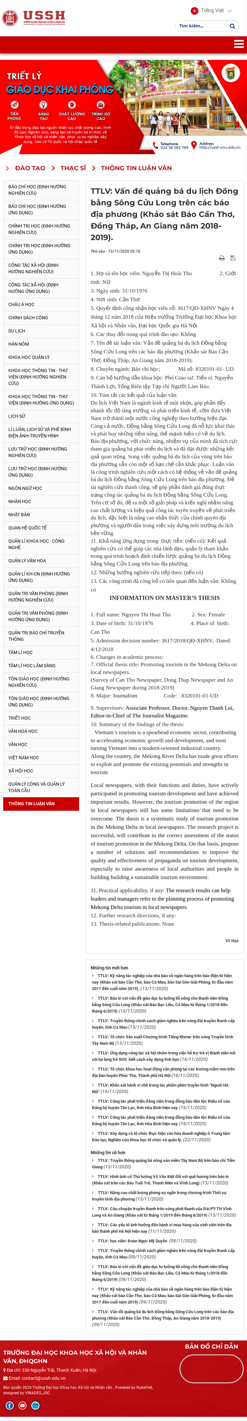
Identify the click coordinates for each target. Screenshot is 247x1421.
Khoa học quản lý (29, 361)
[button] (207, 13)
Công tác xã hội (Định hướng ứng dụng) (33, 292)
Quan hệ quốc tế (27, 531)
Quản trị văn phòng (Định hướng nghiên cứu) (38, 600)
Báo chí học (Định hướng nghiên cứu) (37, 194)
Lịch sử (16, 420)
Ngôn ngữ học (25, 492)
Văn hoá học (23, 735)
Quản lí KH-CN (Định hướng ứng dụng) (39, 581)
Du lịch (16, 334)
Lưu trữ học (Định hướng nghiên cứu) (37, 456)
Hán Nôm (18, 348)
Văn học (17, 748)
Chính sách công (28, 321)
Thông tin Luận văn (31, 807)
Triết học (19, 722)
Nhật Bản (19, 518)
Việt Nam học (23, 761)
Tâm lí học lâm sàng (32, 669)
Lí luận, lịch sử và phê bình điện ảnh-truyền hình (39, 436)
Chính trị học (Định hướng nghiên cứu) (39, 233)
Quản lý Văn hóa (27, 564)
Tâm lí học (20, 656)
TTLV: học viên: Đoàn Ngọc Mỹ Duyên (133, 1244)
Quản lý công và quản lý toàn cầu (36, 791)
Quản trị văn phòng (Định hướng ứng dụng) (38, 620)
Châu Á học (21, 308)
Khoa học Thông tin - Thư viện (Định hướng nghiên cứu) (38, 381)
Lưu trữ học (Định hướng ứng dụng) (37, 475)
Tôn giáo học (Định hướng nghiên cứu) (38, 686)
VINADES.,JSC (37, 1397)
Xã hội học (20, 774)
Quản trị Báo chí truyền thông (36, 640)
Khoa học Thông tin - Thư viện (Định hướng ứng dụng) (41, 403)
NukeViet (144, 1391)
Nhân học (19, 505)
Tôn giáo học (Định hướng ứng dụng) (38, 705)
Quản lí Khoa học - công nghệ (36, 548)
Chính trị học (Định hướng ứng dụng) (39, 253)
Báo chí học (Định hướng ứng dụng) (37, 214)
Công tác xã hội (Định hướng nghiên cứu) (33, 272)
